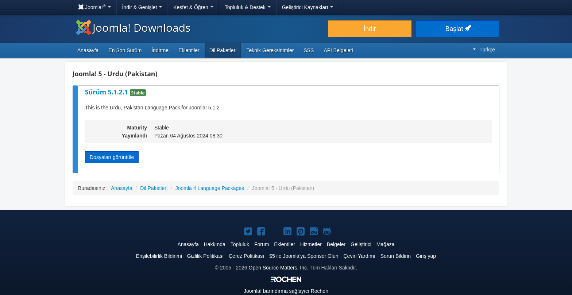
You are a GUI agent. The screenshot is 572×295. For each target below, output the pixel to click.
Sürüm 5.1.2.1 (107, 92)
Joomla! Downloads (133, 27)
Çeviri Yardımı (359, 256)
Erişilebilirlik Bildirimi (159, 256)
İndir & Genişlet (142, 7)
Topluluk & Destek (248, 7)
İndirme (160, 50)
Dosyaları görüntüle (112, 157)
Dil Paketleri (223, 50)
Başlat (457, 28)
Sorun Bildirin (395, 256)
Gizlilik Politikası (205, 256)
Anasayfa (87, 50)
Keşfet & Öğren (193, 7)
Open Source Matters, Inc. (278, 268)
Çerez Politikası (246, 256)
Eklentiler (189, 50)
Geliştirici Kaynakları (307, 7)
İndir (369, 28)
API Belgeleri (338, 50)
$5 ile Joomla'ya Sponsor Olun (303, 256)
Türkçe (484, 50)
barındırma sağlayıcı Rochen (286, 291)
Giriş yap (426, 256)
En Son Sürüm (125, 50)
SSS (309, 50)
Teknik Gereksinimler (270, 50)
